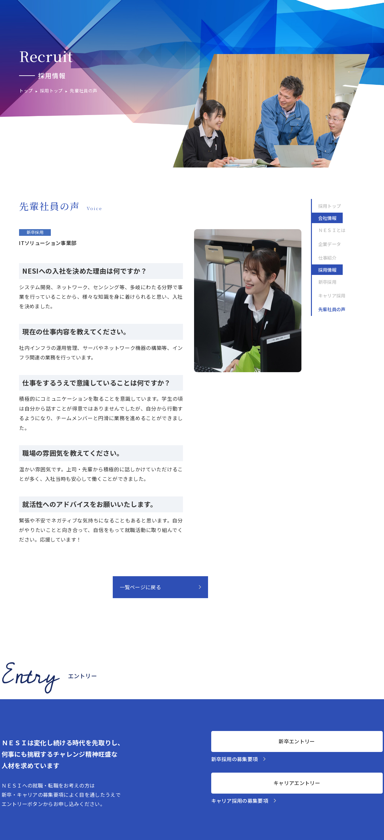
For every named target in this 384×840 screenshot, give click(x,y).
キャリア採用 (332, 295)
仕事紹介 (327, 257)
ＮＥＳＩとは (332, 230)
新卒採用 (327, 281)
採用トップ (329, 205)
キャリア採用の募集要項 (239, 800)
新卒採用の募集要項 (234, 759)
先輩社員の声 (332, 309)
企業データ (329, 244)
